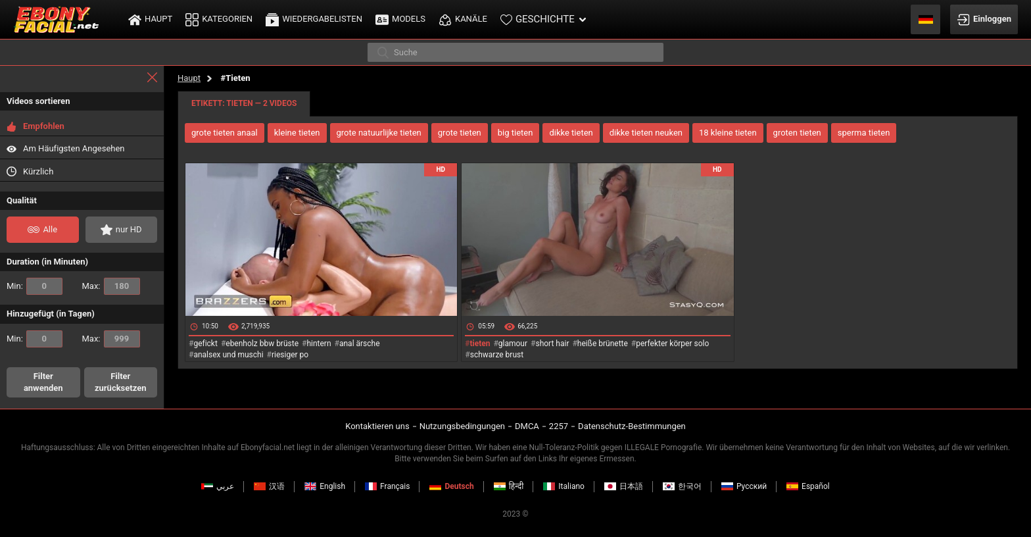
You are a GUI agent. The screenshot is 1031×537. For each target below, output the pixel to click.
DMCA (527, 426)
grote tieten (459, 133)
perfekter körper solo (672, 343)
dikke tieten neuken (646, 133)
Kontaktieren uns (377, 426)
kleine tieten (297, 133)
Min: (34, 286)
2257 (558, 426)
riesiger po (290, 354)
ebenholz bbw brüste (262, 343)
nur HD (121, 230)
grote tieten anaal (224, 133)
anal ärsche (359, 343)
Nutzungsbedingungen (462, 426)
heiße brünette (602, 343)
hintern (318, 343)
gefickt (205, 343)
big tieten (515, 133)
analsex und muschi (228, 354)
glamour (512, 343)
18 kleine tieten (728, 133)
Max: (111, 286)
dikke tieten (570, 133)
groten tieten (797, 133)
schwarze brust (496, 354)
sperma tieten (864, 133)
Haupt (189, 78)
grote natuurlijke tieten (379, 133)
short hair (552, 343)
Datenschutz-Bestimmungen (632, 426)
